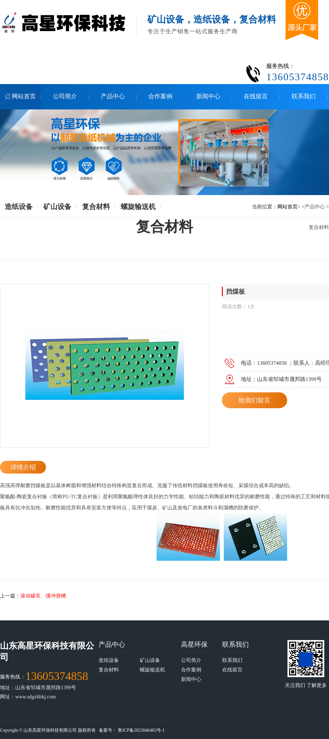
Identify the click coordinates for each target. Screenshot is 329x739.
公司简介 (191, 660)
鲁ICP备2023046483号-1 (140, 730)
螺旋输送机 (138, 207)
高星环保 (194, 644)
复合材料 (96, 207)
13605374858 (56, 676)
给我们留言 (254, 400)
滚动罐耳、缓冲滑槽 (43, 595)
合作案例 (191, 669)
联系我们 (235, 644)
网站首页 (287, 206)
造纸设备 (19, 207)
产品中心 (315, 206)
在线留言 (232, 669)
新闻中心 (191, 679)
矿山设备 (57, 207)
